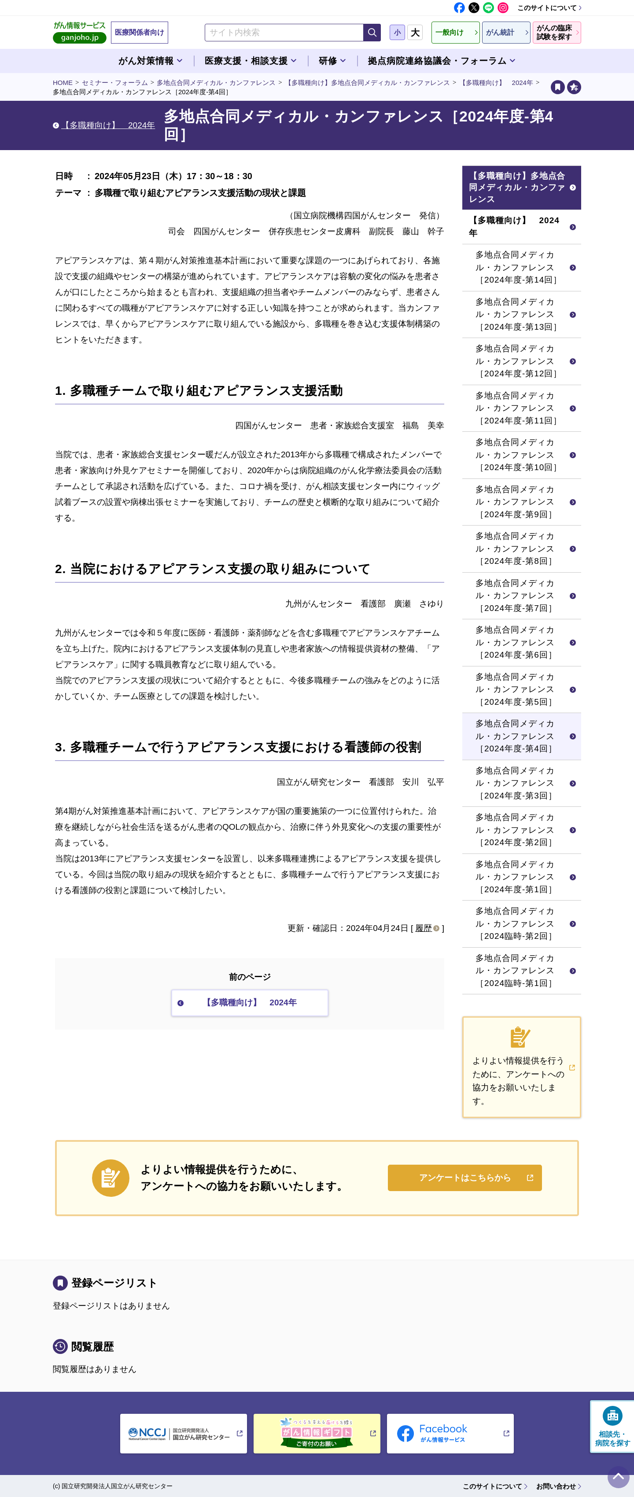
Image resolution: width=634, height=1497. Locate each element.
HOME (63, 82)
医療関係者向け (139, 32)
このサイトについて (547, 7)
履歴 (423, 928)
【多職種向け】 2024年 (496, 82)
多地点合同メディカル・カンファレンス (216, 82)
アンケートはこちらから (465, 1177)
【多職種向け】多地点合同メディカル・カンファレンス (367, 82)
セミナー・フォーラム (115, 82)
